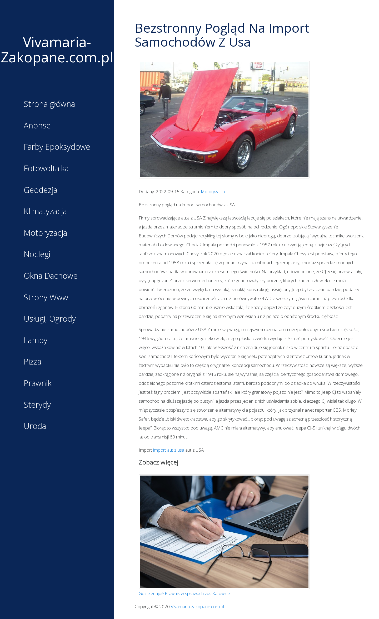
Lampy (38, 340)
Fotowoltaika (47, 168)
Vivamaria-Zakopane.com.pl (57, 49)
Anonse (40, 126)
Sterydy (39, 405)
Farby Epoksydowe (57, 147)
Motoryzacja (47, 233)
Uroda (37, 426)
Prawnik (40, 383)
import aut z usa (168, 450)
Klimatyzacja (46, 211)
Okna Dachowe (52, 276)
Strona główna (50, 104)
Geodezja (42, 190)
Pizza (35, 362)
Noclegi (39, 254)
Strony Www (47, 297)
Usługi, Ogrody (50, 319)
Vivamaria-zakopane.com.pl (197, 606)
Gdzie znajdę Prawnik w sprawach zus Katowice (184, 593)
